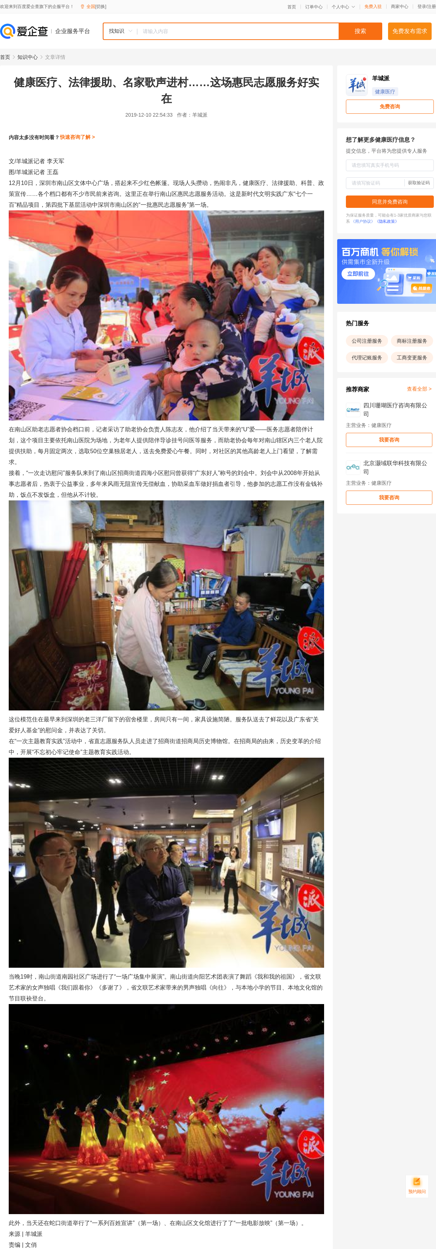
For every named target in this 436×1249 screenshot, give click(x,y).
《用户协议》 (363, 221)
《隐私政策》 (387, 221)
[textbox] (259, 31)
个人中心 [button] (343, 6)
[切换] (100, 6)
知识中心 (27, 57)
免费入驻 (373, 6)
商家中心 (399, 6)
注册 (431, 6)
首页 (291, 7)
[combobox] (242, 31)
